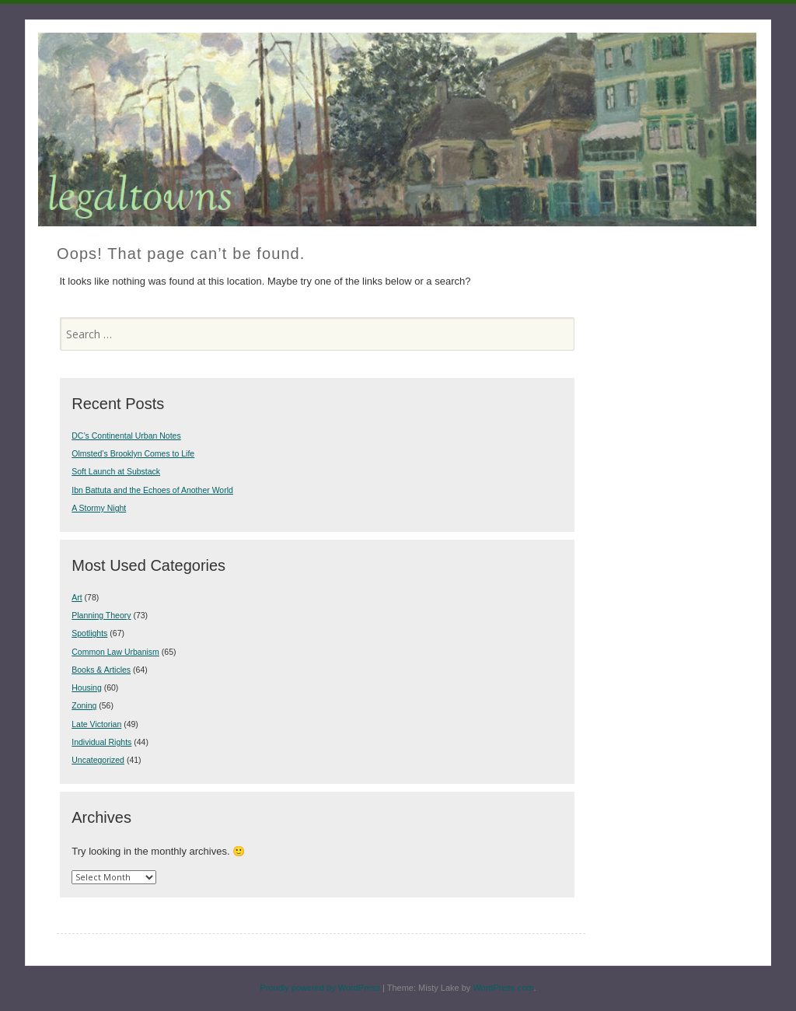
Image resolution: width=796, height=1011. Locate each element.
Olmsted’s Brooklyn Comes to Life (133, 453)
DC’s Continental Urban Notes (126, 435)
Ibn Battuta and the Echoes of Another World (152, 490)
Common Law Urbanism (115, 651)
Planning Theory (101, 615)
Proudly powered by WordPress (319, 987)
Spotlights (89, 633)
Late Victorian (96, 724)
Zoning (84, 705)
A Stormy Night (99, 507)
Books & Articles (101, 669)
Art (77, 597)
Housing (87, 687)
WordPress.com (503, 987)
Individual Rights (101, 742)
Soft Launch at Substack (116, 471)
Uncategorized (98, 759)
